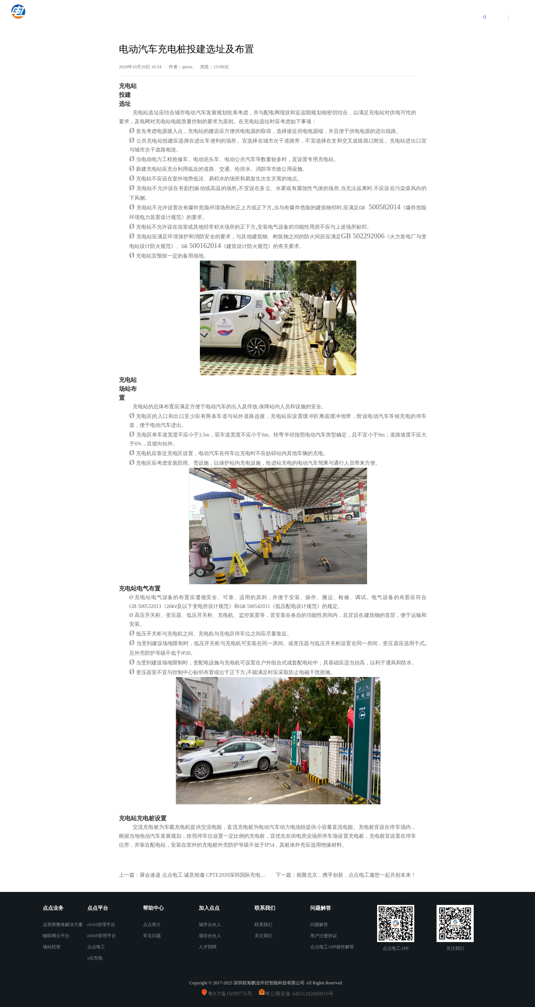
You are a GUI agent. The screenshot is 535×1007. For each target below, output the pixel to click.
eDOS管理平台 (101, 935)
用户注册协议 (323, 935)
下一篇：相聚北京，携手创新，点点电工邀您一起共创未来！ (346, 875)
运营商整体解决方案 (63, 924)
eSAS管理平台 (101, 924)
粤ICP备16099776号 (232, 994)
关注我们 (263, 935)
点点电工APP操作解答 (332, 946)
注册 (519, 18)
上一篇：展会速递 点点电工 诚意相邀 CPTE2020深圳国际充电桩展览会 (193, 875)
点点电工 (96, 946)
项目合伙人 (210, 935)
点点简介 (152, 924)
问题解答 (319, 924)
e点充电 (95, 958)
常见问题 (152, 935)
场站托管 (52, 946)
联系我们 (263, 924)
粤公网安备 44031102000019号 (299, 994)
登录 (497, 18)
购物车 (469, 17)
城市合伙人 (210, 924)
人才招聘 (208, 946)
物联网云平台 (56, 935)
